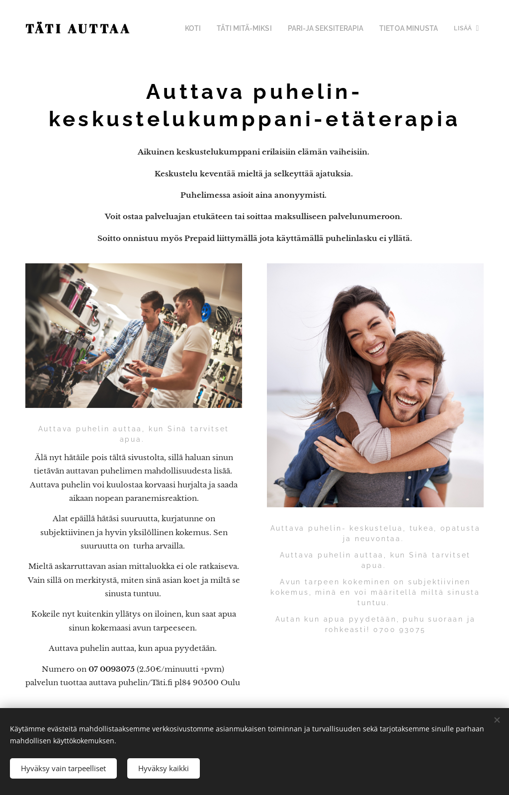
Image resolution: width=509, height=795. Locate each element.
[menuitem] (213, 28)
